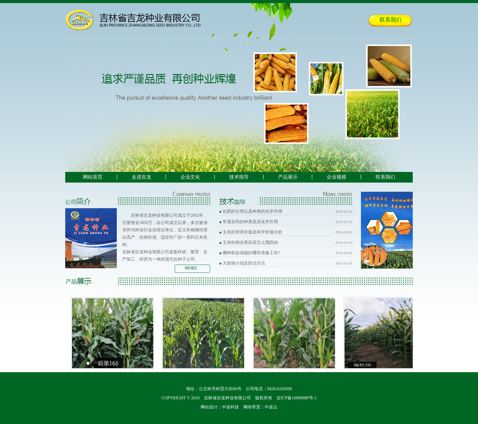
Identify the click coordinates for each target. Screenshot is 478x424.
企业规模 (336, 177)
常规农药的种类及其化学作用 (250, 221)
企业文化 (190, 177)
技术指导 (239, 177)
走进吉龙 (141, 177)
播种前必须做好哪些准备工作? (251, 253)
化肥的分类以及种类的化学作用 (252, 211)
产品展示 (288, 177)
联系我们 (390, 20)
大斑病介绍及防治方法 (244, 263)
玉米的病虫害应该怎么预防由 (250, 242)
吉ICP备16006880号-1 (296, 398)
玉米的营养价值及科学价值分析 (252, 232)
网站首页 (92, 177)
